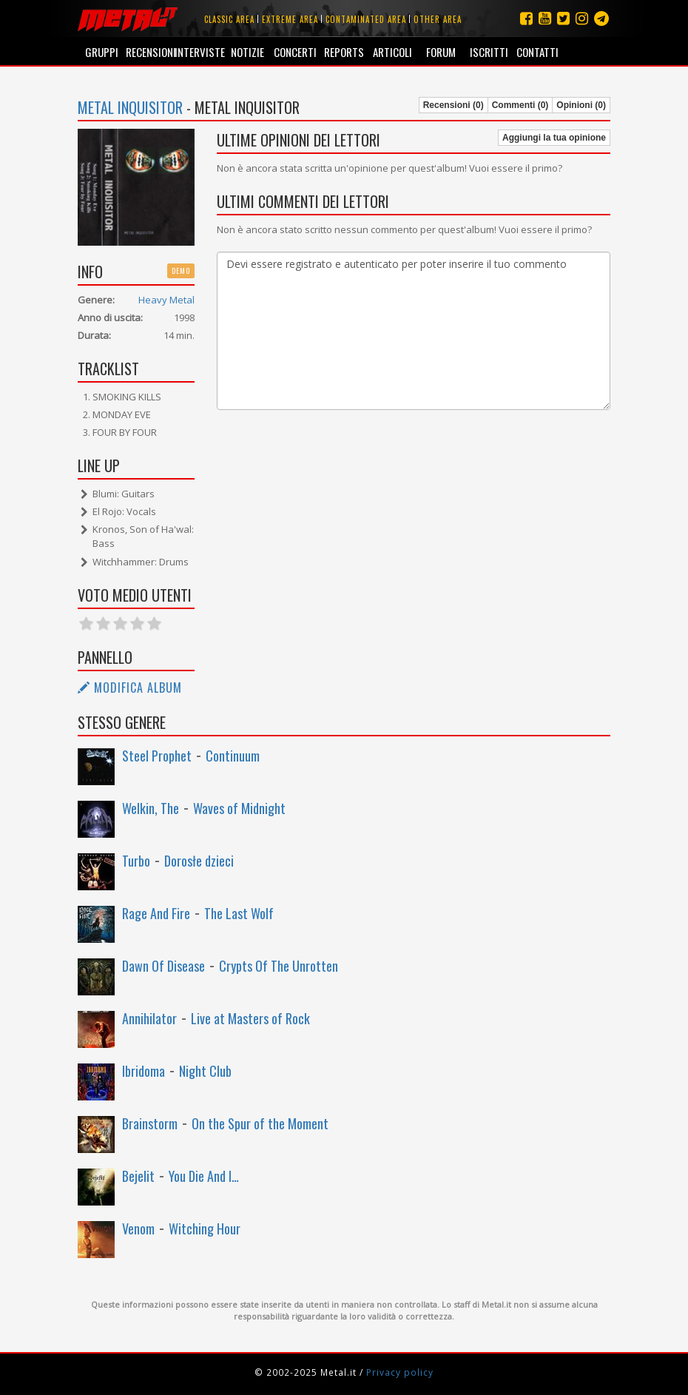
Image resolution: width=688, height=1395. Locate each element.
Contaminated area (366, 19)
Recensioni (150, 52)
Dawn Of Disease (163, 965)
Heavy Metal (166, 299)
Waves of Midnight (239, 808)
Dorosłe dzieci (199, 860)
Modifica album (130, 687)
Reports (344, 52)
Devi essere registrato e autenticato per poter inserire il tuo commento (414, 331)
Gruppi (101, 52)
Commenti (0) (520, 105)
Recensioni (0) (453, 105)
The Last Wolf (239, 913)
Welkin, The (150, 808)
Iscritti (489, 52)
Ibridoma (143, 1070)
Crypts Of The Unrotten (278, 965)
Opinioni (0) (581, 105)
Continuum (233, 755)
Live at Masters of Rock (250, 1018)
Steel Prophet (157, 755)
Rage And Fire (156, 913)
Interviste (199, 52)
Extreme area (290, 19)
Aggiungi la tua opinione (554, 137)
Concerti (295, 52)
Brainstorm (150, 1123)
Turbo (136, 860)
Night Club (205, 1070)
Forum (441, 52)
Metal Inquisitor (130, 107)
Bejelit (138, 1176)
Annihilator (149, 1018)
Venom (138, 1228)
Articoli (392, 52)
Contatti (537, 52)
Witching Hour (204, 1228)
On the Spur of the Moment (260, 1123)
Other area (438, 19)
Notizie (247, 52)
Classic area (229, 19)
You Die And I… (204, 1176)
